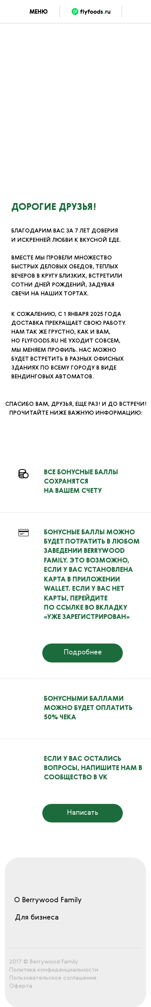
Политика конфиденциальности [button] (53, 970)
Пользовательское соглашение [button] (53, 978)
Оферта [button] (20, 986)
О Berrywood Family (48, 900)
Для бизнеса (37, 917)
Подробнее (83, 652)
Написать (82, 813)
